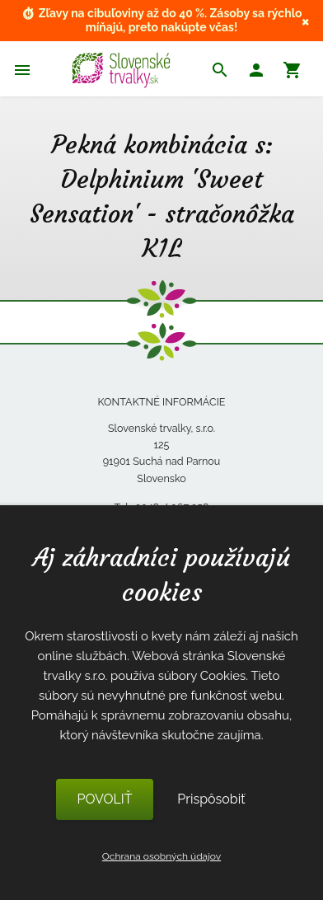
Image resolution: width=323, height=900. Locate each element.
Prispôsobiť (211, 799)
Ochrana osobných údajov (161, 856)
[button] (256, 72)
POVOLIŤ (104, 799)
